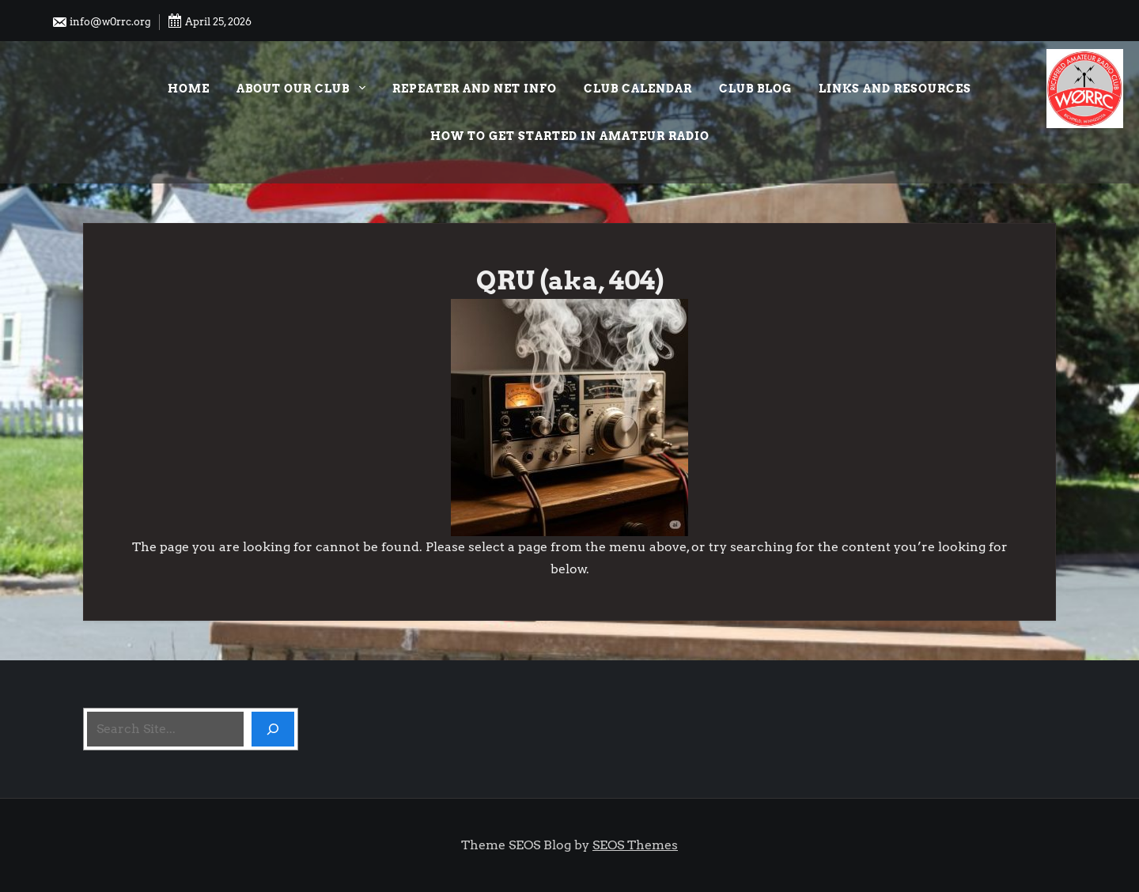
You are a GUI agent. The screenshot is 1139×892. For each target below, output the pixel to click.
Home (189, 88)
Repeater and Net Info (474, 88)
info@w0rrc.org (101, 22)
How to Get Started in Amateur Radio (570, 136)
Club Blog (755, 88)
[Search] (273, 729)
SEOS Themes (635, 844)
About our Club (301, 90)
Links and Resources (895, 88)
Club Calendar (638, 88)
